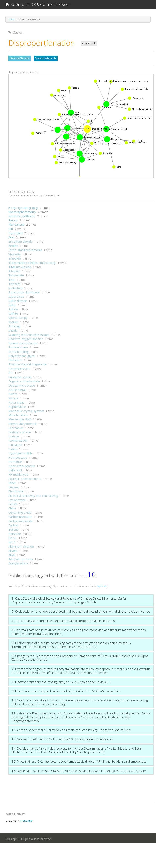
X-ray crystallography (23, 206)
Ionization (15, 444)
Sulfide (13, 308)
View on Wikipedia (45, 58)
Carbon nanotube (20, 516)
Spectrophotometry (22, 211)
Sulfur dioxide (17, 300)
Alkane (12, 550)
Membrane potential (22, 422)
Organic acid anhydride (24, 380)
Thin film (14, 283)
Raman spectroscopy (23, 342)
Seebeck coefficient (21, 215)
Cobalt (12, 503)
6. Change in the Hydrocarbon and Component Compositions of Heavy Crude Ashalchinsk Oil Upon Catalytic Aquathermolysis (80, 657)
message (26, 819)
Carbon (13, 524)
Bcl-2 (12, 541)
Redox (13, 219)
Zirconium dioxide (20, 240)
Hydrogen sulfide (20, 452)
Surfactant (15, 287)
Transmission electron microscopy (32, 262)
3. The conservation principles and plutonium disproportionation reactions (63, 620)
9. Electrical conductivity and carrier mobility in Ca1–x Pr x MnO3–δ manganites (66, 690)
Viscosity (14, 253)
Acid (11, 236)
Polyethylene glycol (21, 355)
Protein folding (18, 350)
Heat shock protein (21, 465)
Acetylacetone (18, 562)
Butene (13, 528)
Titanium (14, 270)
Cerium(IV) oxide (19, 511)
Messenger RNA (19, 418)
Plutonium (15, 359)
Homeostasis (17, 456)
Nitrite (12, 393)
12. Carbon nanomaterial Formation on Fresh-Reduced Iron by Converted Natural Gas (71, 729)
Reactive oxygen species (25, 338)
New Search (89, 43)
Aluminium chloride (21, 545)
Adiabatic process (20, 558)
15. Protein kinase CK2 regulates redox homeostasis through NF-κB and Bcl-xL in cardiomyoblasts (79, 760)
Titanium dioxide (19, 266)
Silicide (13, 329)
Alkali (11, 554)
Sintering (14, 325)
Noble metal (16, 389)
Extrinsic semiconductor (25, 478)
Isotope (14, 435)
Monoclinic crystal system (26, 410)
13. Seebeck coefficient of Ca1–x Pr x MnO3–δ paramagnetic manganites (62, 738)
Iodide (12, 448)
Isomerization (18, 439)
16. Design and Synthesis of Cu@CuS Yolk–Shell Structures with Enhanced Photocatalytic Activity (79, 770)
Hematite (15, 461)
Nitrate (13, 397)
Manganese (16, 223)
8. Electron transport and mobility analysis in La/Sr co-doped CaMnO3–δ (61, 681)
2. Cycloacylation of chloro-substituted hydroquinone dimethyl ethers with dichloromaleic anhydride (81, 610)
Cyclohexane (17, 499)
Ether (12, 482)
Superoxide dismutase (24, 291)
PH (10, 372)
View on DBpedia (19, 58)
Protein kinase (18, 346)
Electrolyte (16, 490)
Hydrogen (15, 232)
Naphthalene (17, 406)
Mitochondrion (18, 414)
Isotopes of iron (19, 431)
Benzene (14, 533)
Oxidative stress (20, 376)
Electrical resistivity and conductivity (33, 494)
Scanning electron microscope (29, 334)
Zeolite (13, 245)
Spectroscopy (18, 317)
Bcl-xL (12, 537)
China (12, 507)
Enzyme (14, 486)
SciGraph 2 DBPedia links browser (37, 4)
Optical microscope (21, 384)
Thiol (11, 278)
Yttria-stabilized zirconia (25, 249)
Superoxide (16, 295)
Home (12, 19)
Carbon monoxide (20, 520)
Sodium (13, 321)
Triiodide (14, 257)
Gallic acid (15, 469)
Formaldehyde (18, 473)
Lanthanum (16, 427)
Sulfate (13, 312)
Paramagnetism (19, 367)
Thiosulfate (16, 274)
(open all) (102, 585)
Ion (10, 228)
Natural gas (16, 401)
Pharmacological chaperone (27, 363)
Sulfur (12, 304)
